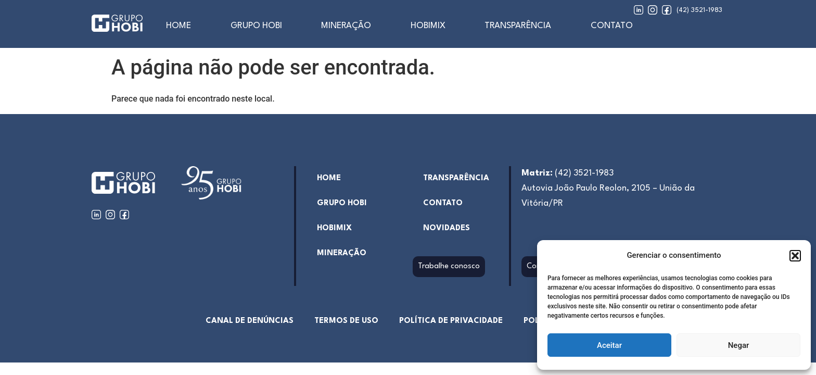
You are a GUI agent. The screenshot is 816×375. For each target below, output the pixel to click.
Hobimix (428, 25)
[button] (795, 256)
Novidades (446, 228)
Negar (738, 345)
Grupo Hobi (256, 25)
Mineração (346, 25)
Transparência (517, 25)
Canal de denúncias (250, 321)
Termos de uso (346, 321)
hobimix (334, 228)
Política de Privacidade (451, 321)
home (178, 25)
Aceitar (609, 345)
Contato (612, 25)
